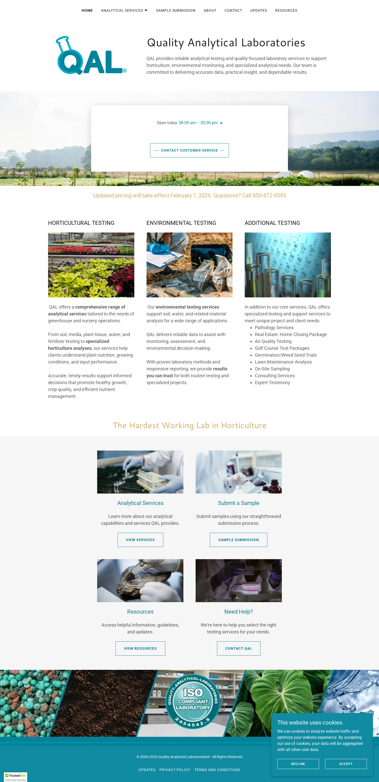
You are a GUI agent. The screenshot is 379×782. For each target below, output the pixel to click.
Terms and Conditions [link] (217, 770)
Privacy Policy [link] (174, 770)
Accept (345, 763)
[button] (124, 10)
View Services (140, 540)
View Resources (140, 648)
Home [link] (87, 10)
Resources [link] (286, 10)
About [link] (210, 10)
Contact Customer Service (189, 150)
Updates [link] (258, 10)
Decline (298, 763)
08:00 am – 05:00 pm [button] (198, 122)
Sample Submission (238, 540)
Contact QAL (238, 648)
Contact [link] (233, 10)
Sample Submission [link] (176, 10)
